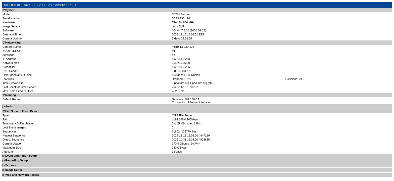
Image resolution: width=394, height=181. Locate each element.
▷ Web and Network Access (21, 174)
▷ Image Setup (12, 169)
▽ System (9, 10)
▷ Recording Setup (15, 160)
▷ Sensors (9, 165)
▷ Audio (8, 106)
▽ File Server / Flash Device (21, 111)
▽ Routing (9, 95)
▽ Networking (12, 42)
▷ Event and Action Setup (20, 155)
